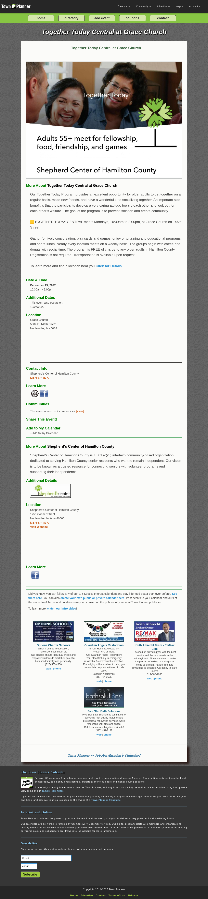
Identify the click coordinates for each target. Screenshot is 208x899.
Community (143, 6)
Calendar (124, 6)
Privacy (133, 895)
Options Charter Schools (53, 645)
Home (74, 895)
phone (57, 668)
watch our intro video (61, 608)
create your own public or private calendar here (92, 598)
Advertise (163, 6)
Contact (101, 895)
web (48, 668)
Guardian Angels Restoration (104, 645)
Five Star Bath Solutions (104, 711)
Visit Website (39, 527)
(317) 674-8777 (40, 377)
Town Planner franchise (106, 800)
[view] (80, 411)
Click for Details (109, 266)
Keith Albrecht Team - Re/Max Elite (154, 647)
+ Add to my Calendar (43, 433)
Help (179, 6)
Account (194, 6)
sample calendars (53, 791)
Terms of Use (116, 895)
